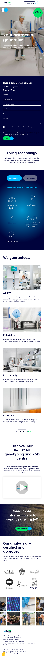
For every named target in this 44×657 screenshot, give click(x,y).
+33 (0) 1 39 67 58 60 (17, 649)
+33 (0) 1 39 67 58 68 (20, 651)
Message (5, 118)
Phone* (5, 114)
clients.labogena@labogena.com (17, 653)
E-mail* (5, 109)
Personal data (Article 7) (21, 134)
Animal (7, 90)
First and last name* (9, 104)
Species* (5, 94)
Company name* (8, 99)
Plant (13, 90)
